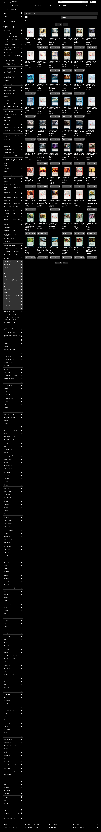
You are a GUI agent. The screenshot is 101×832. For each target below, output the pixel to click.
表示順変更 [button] (65, 17)
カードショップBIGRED (11, 2)
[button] (86, 6)
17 (64, 24)
